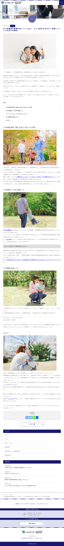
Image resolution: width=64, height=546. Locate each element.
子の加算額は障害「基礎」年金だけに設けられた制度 (19, 107)
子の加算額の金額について (12, 117)
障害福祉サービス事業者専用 (12, 451)
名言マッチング (9, 443)
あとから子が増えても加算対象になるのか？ (17, 113)
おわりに (8, 120)
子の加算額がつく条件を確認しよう (14, 110)
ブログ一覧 (32, 424)
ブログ (12, 25)
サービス (7, 435)
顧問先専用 (8, 455)
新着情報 (7, 447)
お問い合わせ (32, 523)
